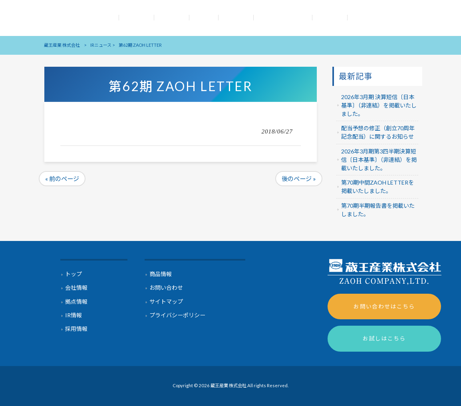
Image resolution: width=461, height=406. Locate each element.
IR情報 (73, 315)
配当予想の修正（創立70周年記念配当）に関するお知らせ (378, 132)
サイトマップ (166, 301)
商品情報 (160, 274)
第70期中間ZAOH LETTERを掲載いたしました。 (377, 186)
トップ (73, 274)
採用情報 (76, 328)
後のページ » (299, 178)
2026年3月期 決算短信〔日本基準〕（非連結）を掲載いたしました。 (379, 105)
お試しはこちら (384, 338)
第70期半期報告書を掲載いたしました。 (378, 209)
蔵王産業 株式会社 (62, 45)
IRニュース (100, 45)
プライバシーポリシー (177, 315)
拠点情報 (76, 301)
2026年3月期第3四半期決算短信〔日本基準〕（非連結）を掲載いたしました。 (379, 159)
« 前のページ (62, 178)
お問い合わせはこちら (384, 306)
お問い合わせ (166, 287)
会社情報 (76, 287)
